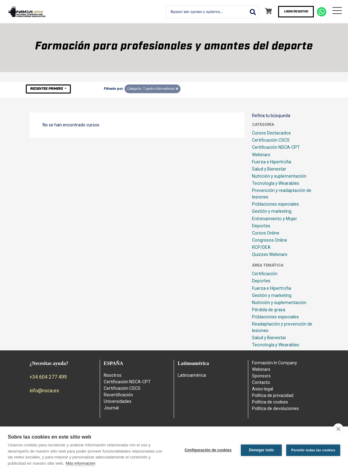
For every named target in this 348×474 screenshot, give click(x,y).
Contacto (261, 382)
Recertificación (118, 394)
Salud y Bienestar (269, 168)
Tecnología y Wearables (275, 183)
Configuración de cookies (208, 450)
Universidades (117, 401)
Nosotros (112, 375)
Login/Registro (296, 11)
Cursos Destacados (271, 132)
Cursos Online (265, 232)
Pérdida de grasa (268, 309)
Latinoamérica (192, 375)
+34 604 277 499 (48, 377)
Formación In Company (274, 362)
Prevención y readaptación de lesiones (281, 193)
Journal (111, 407)
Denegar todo (261, 450)
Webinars (261, 154)
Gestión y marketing (271, 211)
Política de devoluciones (275, 408)
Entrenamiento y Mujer (274, 218)
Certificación (264, 273)
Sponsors (261, 375)
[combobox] (212, 11)
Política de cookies (270, 401)
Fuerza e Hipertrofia (271, 161)
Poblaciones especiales (275, 204)
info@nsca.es (44, 391)
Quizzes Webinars (269, 254)
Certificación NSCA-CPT (276, 147)
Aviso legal (262, 388)
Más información (80, 463)
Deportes (261, 225)
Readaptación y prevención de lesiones (282, 327)
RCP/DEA (261, 247)
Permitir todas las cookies (313, 450)
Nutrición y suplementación (279, 176)
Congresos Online (269, 240)
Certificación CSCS (271, 140)
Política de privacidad (272, 395)
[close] (338, 428)
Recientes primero (47, 88)
